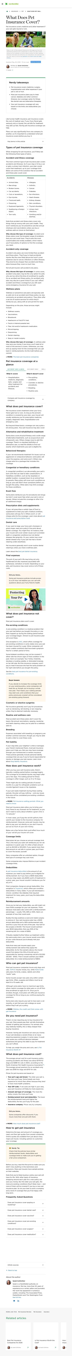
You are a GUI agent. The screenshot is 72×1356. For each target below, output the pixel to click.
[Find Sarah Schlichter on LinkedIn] (18, 1300)
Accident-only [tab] (33, 369)
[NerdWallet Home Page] (11, 3)
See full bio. (17, 1297)
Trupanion (19, 888)
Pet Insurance (37, 1312)
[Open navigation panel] (2, 3)
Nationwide (39, 970)
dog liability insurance (19, 761)
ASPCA (12, 970)
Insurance (14, 11)
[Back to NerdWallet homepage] (7, 11)
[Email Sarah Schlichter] (14, 1300)
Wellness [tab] (45, 369)
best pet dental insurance (27, 551)
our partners (24, 56)
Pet (23, 11)
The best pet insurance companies (26, 357)
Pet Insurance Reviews (24, 1312)
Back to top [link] (12, 1270)
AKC (20, 642)
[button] (25, 70)
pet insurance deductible (17, 871)
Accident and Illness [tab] (16, 369)
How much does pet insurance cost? (26, 1123)
